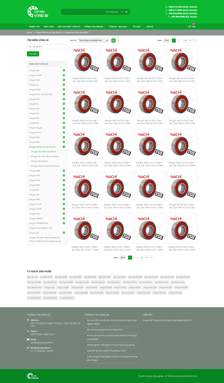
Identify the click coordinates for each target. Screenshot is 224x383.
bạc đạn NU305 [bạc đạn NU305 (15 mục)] (151, 277)
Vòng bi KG (34, 123)
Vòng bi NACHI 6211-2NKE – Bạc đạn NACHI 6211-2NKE (117, 248)
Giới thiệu (49, 26)
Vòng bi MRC (34, 142)
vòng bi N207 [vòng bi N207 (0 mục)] (91, 287)
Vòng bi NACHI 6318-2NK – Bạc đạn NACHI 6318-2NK (85, 122)
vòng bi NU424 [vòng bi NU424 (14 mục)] (34, 298)
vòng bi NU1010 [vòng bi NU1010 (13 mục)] (50, 298)
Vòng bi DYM (158, 320)
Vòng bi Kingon (35, 127)
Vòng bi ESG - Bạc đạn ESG (41, 94)
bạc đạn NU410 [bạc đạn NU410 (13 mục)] (97, 282)
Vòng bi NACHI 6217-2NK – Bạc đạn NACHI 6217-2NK (117, 80)
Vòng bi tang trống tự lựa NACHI (45, 166)
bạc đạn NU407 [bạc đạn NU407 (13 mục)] (50, 282)
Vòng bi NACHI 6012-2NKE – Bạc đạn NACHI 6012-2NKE (182, 248)
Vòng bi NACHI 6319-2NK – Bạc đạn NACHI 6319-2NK (150, 122)
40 (185, 40)
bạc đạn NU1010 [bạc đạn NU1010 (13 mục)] (35, 287)
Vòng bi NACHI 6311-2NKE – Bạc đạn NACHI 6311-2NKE (150, 248)
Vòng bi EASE (35, 89)
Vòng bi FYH (34, 108)
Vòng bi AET (34, 70)
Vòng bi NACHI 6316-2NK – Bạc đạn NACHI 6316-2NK (85, 80)
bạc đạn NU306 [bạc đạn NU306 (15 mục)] (167, 277)
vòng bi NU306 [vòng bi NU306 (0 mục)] (181, 287)
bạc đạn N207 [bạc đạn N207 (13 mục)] (75, 277)
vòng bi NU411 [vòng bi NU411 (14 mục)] (128, 292)
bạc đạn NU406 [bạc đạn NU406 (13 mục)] (34, 282)
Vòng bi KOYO (35, 132)
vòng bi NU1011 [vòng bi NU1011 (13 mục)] (67, 298)
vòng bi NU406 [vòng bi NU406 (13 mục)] (49, 292)
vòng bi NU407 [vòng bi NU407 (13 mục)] (65, 292)
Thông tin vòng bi (93, 26)
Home (29, 32)
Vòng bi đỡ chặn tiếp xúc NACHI (45, 156)
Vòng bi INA (34, 118)
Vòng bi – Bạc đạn (118, 26)
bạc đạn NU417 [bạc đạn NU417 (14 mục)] (145, 282)
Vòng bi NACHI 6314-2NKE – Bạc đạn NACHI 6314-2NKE (182, 164)
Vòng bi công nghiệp (174, 320)
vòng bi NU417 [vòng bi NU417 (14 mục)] (159, 292)
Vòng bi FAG (34, 99)
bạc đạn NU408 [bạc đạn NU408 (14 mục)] (66, 282)
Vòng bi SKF (34, 194)
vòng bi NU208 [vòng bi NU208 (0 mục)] (150, 287)
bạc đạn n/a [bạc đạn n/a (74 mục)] (33, 277)
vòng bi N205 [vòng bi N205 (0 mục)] (63, 287)
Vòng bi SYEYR (35, 209)
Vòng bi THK (34, 213)
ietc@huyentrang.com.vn (42, 342)
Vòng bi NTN (34, 180)
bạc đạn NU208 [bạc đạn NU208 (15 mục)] (135, 277)
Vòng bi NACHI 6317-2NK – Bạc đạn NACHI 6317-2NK (150, 80)
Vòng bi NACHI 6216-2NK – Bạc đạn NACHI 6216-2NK (182, 206)
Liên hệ (149, 26)
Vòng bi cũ (33, 84)
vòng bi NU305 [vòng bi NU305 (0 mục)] (165, 287)
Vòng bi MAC (34, 137)
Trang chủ (34, 26)
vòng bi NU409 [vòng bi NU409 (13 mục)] (96, 292)
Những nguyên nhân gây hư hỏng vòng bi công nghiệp (111, 345)
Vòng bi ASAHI (35, 75)
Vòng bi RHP (34, 185)
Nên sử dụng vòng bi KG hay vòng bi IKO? (105, 329)
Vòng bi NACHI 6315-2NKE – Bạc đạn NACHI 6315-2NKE (150, 206)
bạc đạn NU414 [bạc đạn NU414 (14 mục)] (129, 282)
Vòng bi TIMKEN (36, 218)
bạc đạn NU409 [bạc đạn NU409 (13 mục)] (82, 282)
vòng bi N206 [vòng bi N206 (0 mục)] (77, 287)
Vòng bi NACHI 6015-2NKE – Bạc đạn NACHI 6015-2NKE (85, 206)
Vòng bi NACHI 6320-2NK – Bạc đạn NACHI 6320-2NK (85, 164)
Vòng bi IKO (34, 113)
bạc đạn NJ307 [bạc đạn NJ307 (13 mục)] (120, 277)
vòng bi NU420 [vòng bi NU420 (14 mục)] (175, 292)
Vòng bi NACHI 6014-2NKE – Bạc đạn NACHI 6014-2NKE (117, 164)
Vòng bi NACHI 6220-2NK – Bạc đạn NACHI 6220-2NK (182, 122)
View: (160, 40)
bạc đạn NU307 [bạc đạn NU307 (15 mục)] (182, 277)
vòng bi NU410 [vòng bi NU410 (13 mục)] (112, 292)
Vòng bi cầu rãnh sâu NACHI (43, 151)
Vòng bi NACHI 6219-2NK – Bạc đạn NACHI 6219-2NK (117, 122)
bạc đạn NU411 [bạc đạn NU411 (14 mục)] (113, 282)
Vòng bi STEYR (35, 204)
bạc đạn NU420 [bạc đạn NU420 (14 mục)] (161, 282)
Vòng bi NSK (34, 175)
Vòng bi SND (34, 199)
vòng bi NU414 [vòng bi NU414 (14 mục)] (143, 292)
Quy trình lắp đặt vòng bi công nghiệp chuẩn (106, 350)
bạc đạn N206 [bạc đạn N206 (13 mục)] (61, 277)
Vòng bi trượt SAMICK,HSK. (41, 228)
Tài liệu (136, 26)
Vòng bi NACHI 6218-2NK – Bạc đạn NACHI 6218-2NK (182, 80)
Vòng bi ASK (34, 80)
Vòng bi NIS (147, 320)
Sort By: (73, 40)
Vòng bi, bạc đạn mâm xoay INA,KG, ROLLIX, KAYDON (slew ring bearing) (45, 239)
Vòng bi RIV (34, 189)
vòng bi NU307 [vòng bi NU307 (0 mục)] (34, 292)
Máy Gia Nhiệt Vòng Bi (69, 26)
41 (190, 40)
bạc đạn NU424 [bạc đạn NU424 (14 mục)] (177, 282)
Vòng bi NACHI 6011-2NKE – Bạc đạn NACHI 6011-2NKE (85, 248)
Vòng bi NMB (34, 170)
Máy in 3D (187, 320)
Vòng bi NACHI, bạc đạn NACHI (48, 32)
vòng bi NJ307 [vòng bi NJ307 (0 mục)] (135, 287)
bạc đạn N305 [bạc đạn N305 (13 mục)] (105, 277)
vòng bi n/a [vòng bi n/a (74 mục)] (49, 287)
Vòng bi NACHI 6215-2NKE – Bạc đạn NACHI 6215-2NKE (117, 206)
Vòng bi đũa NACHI (39, 161)
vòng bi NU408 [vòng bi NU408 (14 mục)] (81, 292)
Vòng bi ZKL (34, 232)
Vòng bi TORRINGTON (38, 223)
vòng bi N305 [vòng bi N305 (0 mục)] (120, 287)
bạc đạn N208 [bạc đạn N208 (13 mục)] (90, 277)
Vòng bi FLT (34, 104)
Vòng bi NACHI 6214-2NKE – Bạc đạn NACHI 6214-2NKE (150, 164)
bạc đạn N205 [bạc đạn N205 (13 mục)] (46, 277)
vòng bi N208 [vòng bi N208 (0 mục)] (105, 287)
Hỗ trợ (191, 26)
